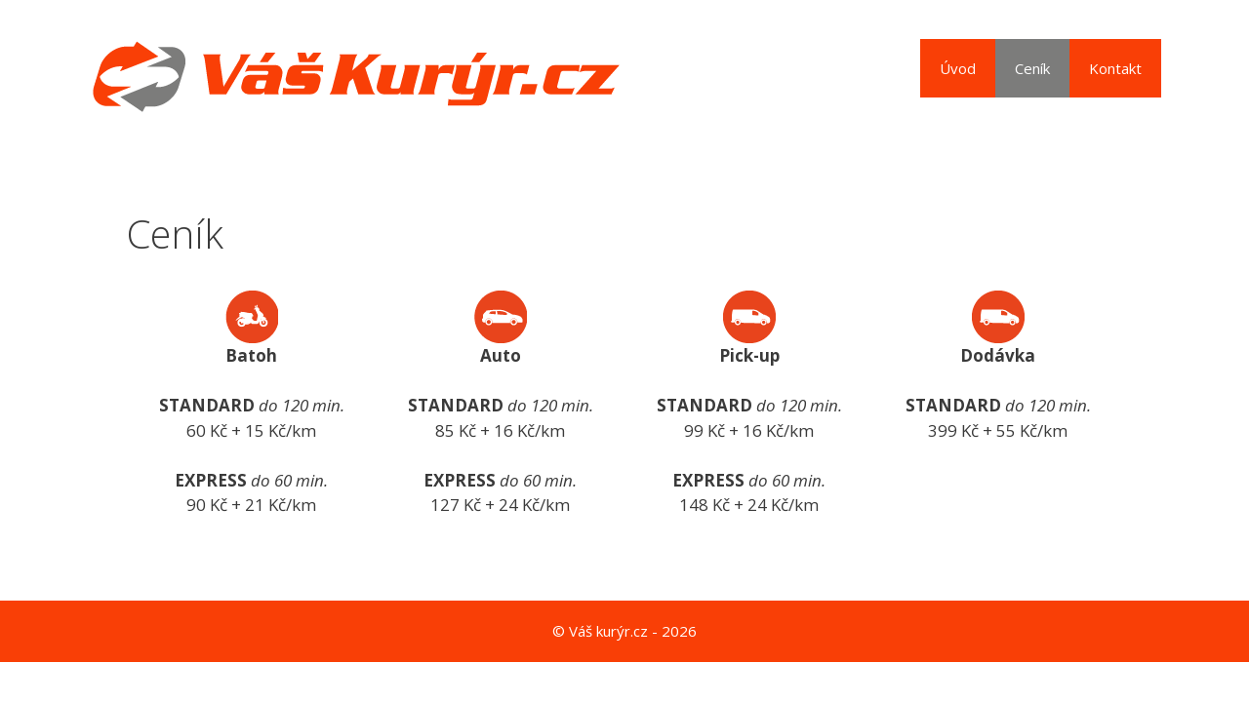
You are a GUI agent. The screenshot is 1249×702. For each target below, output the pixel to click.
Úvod (958, 68)
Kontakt (1115, 68)
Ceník (1032, 68)
